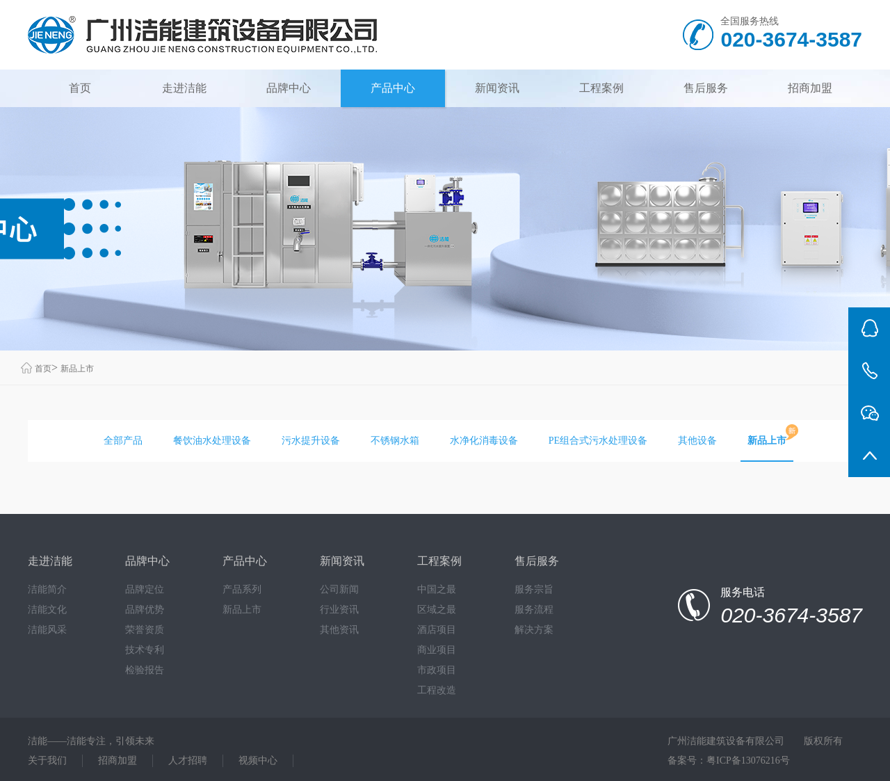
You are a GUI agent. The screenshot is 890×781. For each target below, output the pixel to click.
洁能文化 (47, 609)
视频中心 (257, 760)
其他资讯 (339, 630)
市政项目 (436, 670)
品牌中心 (288, 88)
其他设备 (697, 440)
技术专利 (144, 650)
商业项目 (436, 650)
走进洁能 (184, 88)
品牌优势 (144, 609)
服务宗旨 (534, 589)
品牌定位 (144, 589)
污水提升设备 (311, 440)
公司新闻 (339, 589)
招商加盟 (810, 88)
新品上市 (77, 368)
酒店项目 (436, 630)
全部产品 (123, 440)
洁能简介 (47, 589)
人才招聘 (187, 760)
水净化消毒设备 (484, 440)
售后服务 (705, 88)
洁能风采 (47, 630)
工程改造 (436, 690)
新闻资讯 (497, 88)
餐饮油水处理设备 (212, 440)
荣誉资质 (144, 630)
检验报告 (144, 670)
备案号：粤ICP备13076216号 (729, 760)
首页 (80, 88)
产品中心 (393, 88)
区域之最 (436, 609)
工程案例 (601, 88)
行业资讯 (339, 609)
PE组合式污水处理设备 (598, 440)
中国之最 (436, 589)
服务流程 (534, 609)
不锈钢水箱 (395, 440)
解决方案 (534, 630)
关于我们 (47, 760)
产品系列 (241, 589)
